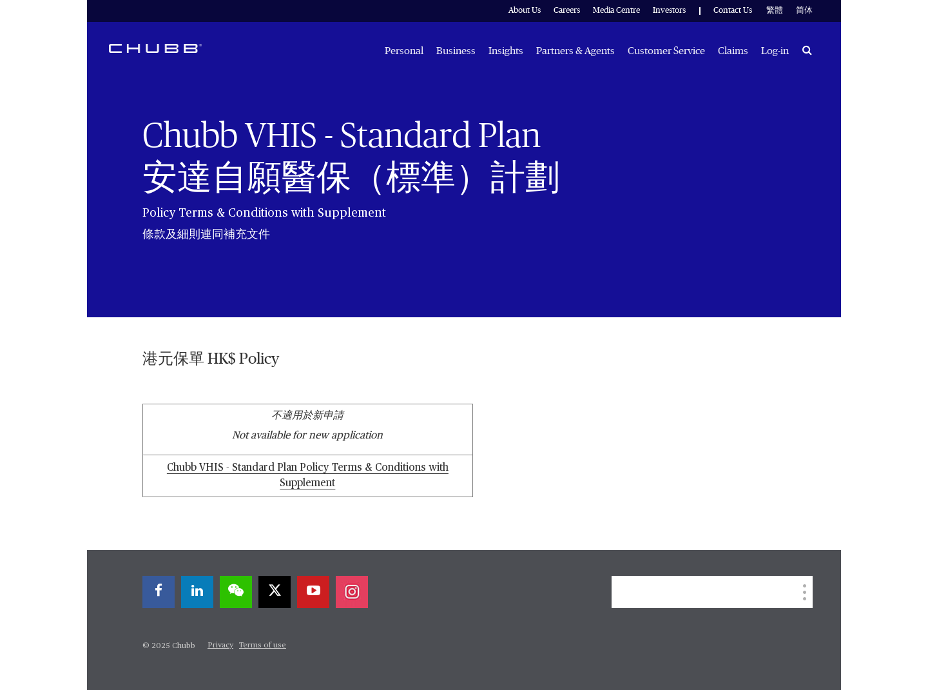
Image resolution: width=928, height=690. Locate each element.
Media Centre (616, 10)
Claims (733, 51)
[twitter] (274, 592)
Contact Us (732, 10)
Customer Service (666, 51)
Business (456, 51)
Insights (505, 51)
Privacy (220, 645)
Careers (567, 10)
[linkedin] (197, 592)
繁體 (774, 10)
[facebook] (158, 592)
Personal (404, 51)
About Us (524, 10)
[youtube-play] (313, 592)
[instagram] (352, 592)
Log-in (775, 51)
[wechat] (236, 592)
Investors (669, 10)
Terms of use (262, 645)
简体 (804, 10)
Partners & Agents (575, 51)
